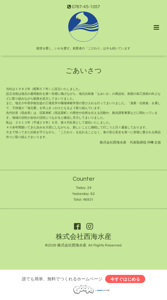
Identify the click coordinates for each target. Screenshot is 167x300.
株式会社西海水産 (84, 236)
